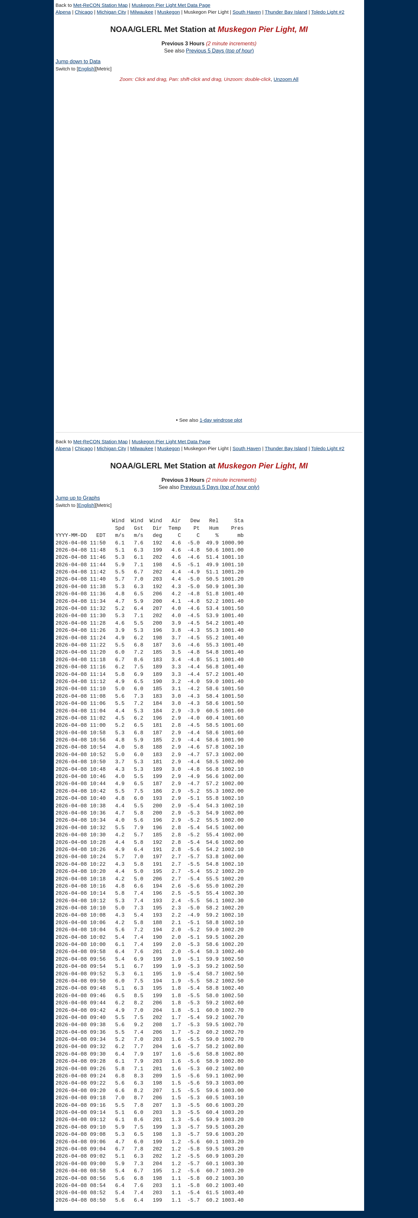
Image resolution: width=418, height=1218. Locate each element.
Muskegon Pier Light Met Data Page (171, 5)
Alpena (63, 12)
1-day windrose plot (221, 420)
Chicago (84, 12)
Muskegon (168, 12)
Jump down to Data (78, 61)
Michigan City (111, 12)
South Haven (247, 12)
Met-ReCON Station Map (100, 5)
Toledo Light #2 (328, 12)
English (86, 68)
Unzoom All (286, 79)
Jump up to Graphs (78, 498)
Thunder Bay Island (286, 12)
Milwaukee (141, 12)
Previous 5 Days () (220, 50)
